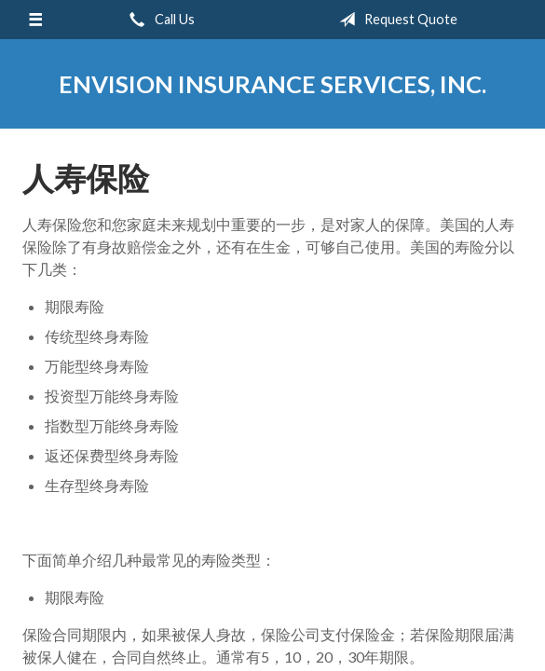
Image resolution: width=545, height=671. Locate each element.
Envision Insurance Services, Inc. (272, 84)
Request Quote (394, 19)
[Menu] (35, 19)
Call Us (158, 19)
